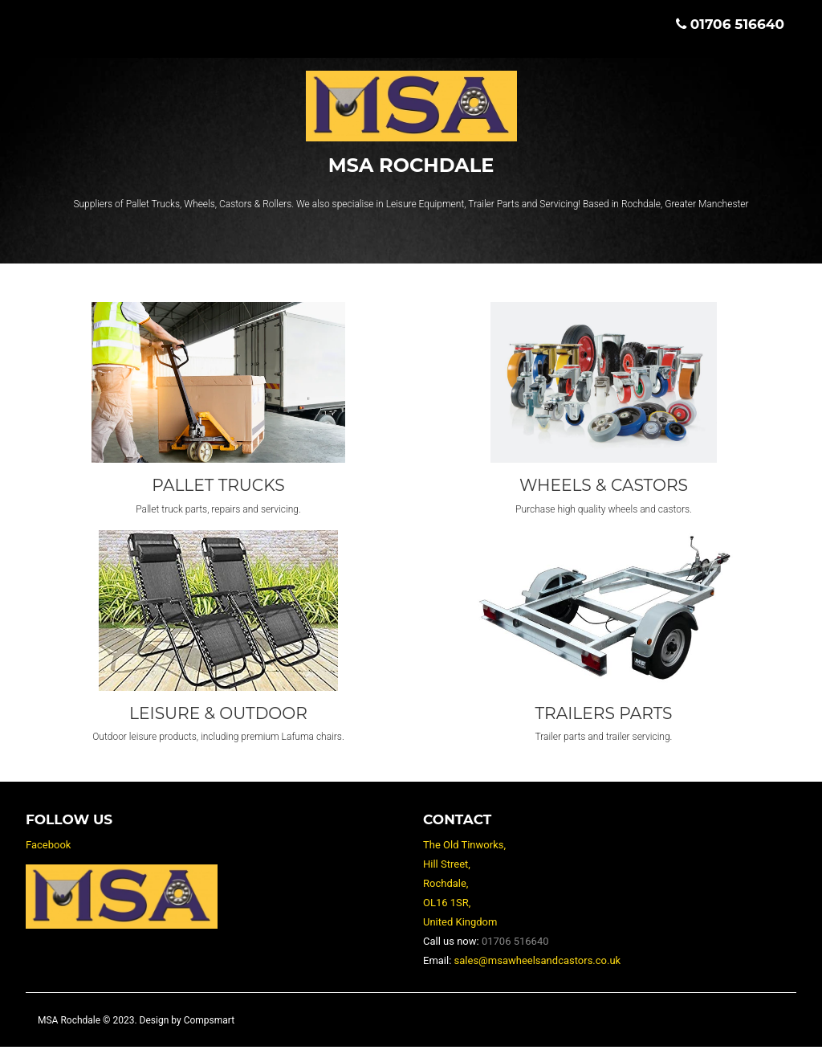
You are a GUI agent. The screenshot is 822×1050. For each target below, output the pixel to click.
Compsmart (209, 1023)
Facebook (48, 848)
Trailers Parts (603, 715)
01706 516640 (737, 24)
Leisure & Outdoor (218, 715)
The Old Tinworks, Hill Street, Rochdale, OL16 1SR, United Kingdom (464, 886)
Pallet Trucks (218, 486)
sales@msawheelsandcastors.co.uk (537, 964)
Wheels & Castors (604, 486)
